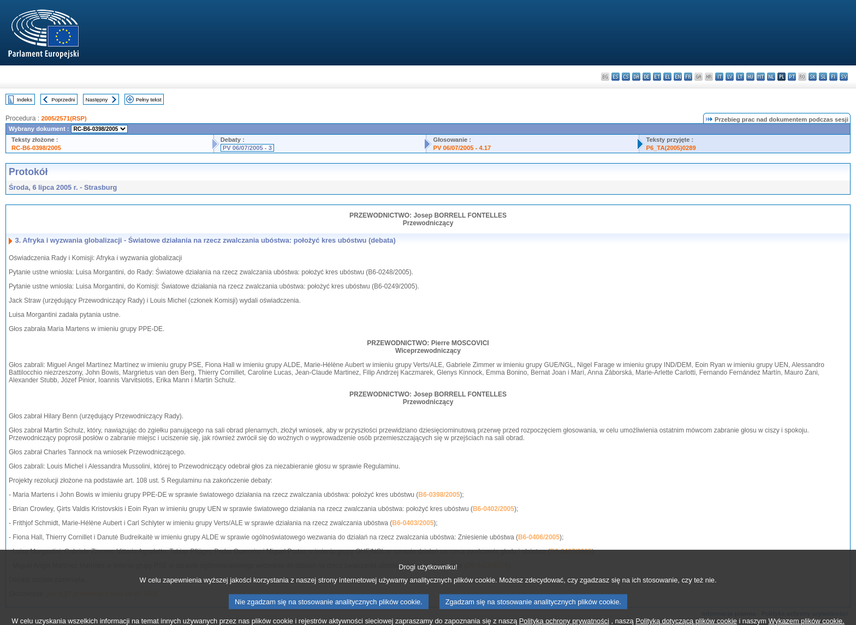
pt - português (792, 77)
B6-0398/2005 (439, 494)
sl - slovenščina (823, 77)
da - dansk (636, 77)
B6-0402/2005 (493, 509)
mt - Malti (761, 77)
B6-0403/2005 (412, 523)
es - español (615, 77)
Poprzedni (63, 100)
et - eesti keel (657, 77)
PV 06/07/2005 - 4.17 (462, 148)
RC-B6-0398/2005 (36, 148)
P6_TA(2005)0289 (671, 148)
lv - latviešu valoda (730, 77)
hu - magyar (750, 77)
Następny (97, 100)
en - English (678, 77)
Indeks (24, 100)
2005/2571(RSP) (63, 118)
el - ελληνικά (667, 77)
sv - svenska (844, 77)
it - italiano (719, 77)
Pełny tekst (149, 100)
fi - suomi (833, 77)
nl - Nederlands (771, 77)
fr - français (688, 77)
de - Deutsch (647, 77)
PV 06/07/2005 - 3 (247, 148)
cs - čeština (626, 77)
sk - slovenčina (813, 77)
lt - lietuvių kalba (740, 77)
